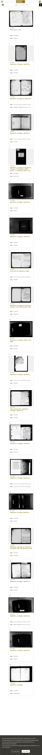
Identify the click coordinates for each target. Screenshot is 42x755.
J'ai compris (26, 751)
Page (16, 5)
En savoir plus (15, 751)
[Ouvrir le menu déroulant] (2, 2)
